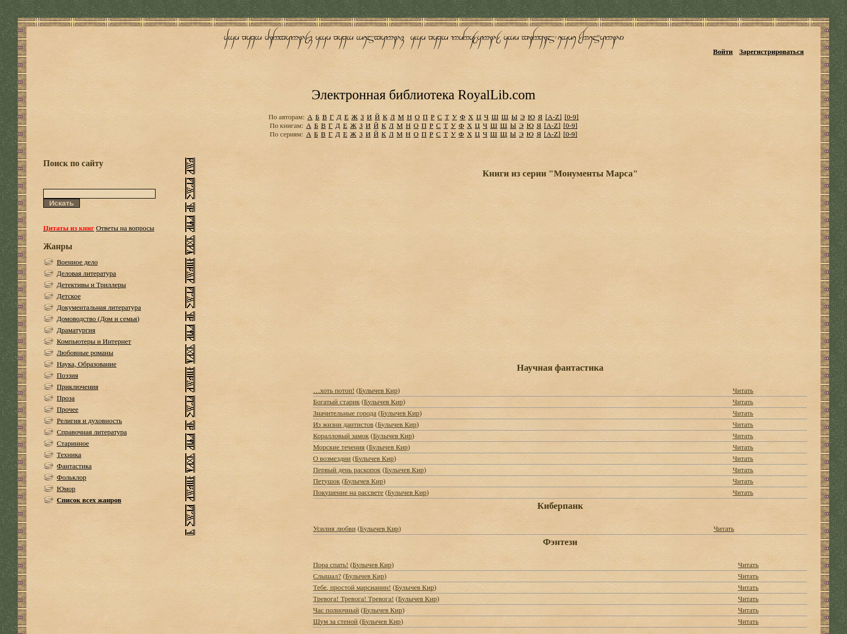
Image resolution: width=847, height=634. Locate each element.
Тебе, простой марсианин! (352, 587)
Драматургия (76, 330)
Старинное (73, 443)
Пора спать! (330, 565)
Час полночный (336, 610)
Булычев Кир (378, 390)
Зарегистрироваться (772, 51)
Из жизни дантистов (343, 424)
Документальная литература (99, 307)
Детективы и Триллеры (91, 285)
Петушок (326, 481)
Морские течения (339, 447)
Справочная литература (92, 432)
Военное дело (77, 262)
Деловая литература (86, 273)
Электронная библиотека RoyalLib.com (423, 94)
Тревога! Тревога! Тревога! (353, 599)
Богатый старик (336, 402)
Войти (723, 51)
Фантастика (74, 466)
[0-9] (571, 117)
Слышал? (327, 576)
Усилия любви (334, 528)
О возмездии (332, 458)
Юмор (66, 489)
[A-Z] (553, 117)
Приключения (77, 387)
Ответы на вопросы (125, 228)
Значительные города (344, 413)
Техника (69, 455)
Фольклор (71, 477)
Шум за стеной (335, 621)
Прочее (67, 409)
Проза (66, 398)
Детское (69, 296)
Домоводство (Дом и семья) (98, 319)
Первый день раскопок (346, 470)
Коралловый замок (340, 436)
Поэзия (67, 375)
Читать (742, 390)
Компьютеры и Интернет (94, 341)
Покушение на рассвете (348, 492)
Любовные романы (85, 353)
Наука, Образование (87, 364)
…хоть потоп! (333, 390)
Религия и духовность (89, 421)
